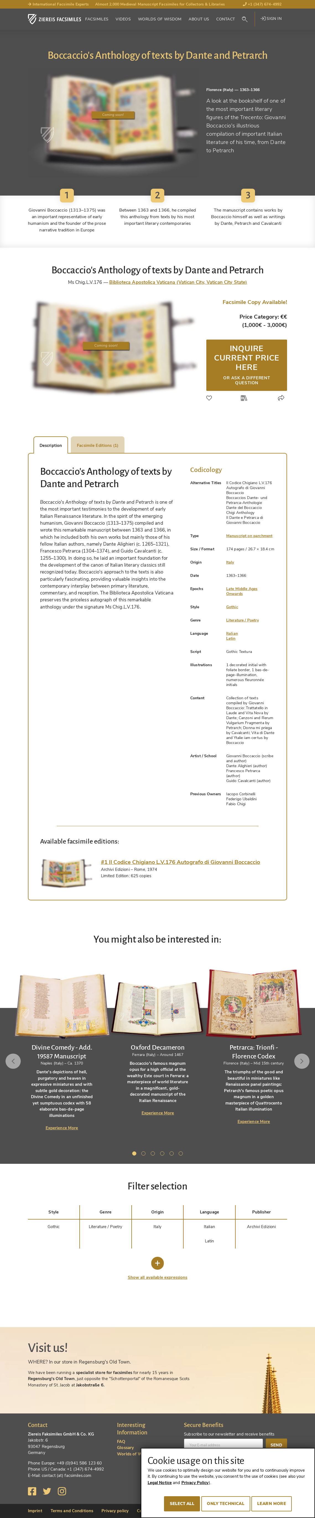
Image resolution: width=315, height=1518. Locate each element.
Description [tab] (51, 445)
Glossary (125, 1447)
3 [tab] (154, 1154)
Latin (231, 638)
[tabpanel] (158, 1037)
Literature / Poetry (242, 620)
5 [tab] (172, 1154)
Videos (123, 19)
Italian (232, 633)
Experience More (62, 1128)
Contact (225, 19)
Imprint (35, 1511)
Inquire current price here (246, 364)
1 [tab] (135, 1154)
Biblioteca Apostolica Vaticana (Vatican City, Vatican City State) (178, 282)
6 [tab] (181, 1154)
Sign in (271, 18)
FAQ (121, 1441)
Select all (182, 1503)
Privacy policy (115, 1511)
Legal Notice (160, 1482)
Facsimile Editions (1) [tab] (97, 445)
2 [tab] (144, 1154)
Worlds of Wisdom (160, 19)
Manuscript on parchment (249, 535)
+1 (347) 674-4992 (262, 4)
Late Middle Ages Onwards (241, 591)
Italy (230, 562)
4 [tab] (163, 1154)
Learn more (271, 1503)
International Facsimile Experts (58, 4)
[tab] (66, 873)
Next (301, 1061)
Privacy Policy (195, 1482)
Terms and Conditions (72, 1511)
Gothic (232, 607)
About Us (199, 19)
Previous (13, 1061)
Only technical (225, 1503)
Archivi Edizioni (261, 1226)
